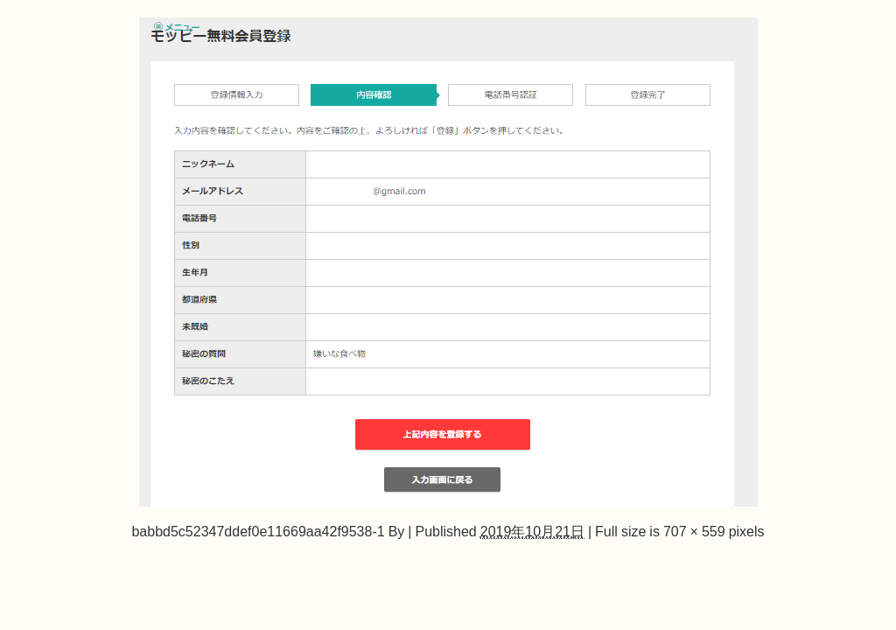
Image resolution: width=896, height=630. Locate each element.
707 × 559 (694, 531)
